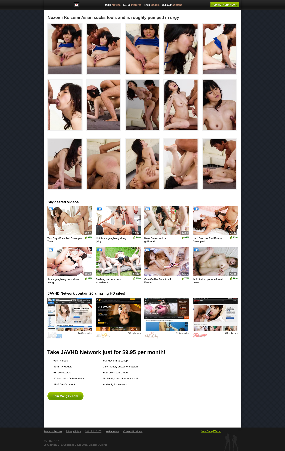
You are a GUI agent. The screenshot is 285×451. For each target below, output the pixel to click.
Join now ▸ (224, 5)
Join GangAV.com (65, 396)
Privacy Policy (73, 431)
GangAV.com (56, 5)
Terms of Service (53, 431)
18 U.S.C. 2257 (93, 431)
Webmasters (112, 431)
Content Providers (132, 431)
